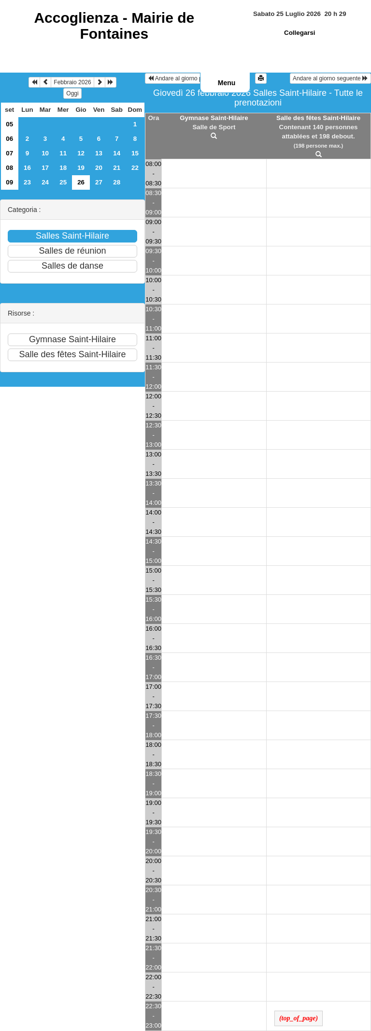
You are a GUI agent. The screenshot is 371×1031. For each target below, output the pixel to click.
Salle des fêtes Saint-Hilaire (318, 117)
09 (9, 182)
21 (116, 167)
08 (9, 167)
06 (9, 138)
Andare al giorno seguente (330, 78)
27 (98, 182)
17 (45, 167)
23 (27, 182)
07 (9, 153)
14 (116, 153)
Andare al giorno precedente (188, 78)
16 (27, 167)
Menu (227, 83)
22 (135, 167)
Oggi (72, 93)
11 (63, 153)
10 (45, 153)
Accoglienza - (114, 26)
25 (63, 182)
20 (98, 167)
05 (9, 124)
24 (45, 182)
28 (116, 182)
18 (63, 167)
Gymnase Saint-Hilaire (214, 117)
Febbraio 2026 (72, 82)
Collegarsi (299, 32)
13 (98, 153)
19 (81, 167)
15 (135, 153)
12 (81, 153)
